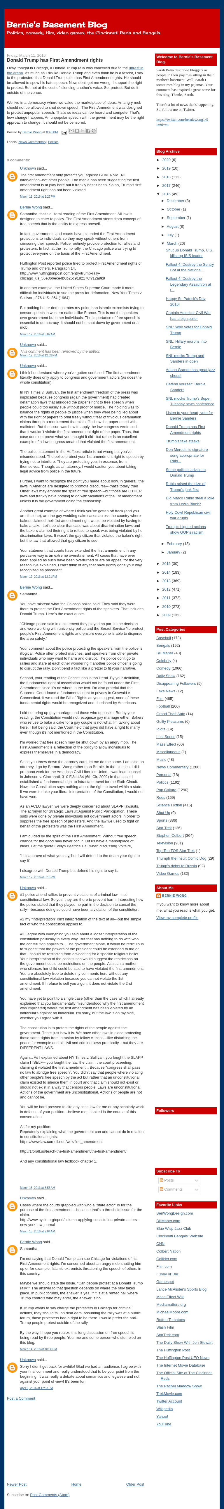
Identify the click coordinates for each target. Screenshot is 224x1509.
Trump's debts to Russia (176, 866)
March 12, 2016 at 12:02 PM (38, 355)
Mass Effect (166, 744)
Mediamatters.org (171, 1304)
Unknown (28, 168)
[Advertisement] (50, 1440)
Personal (163, 774)
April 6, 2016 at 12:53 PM (36, 1388)
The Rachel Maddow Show (179, 1386)
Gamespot (165, 1281)
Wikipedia (164, 1409)
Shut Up (163, 812)
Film (160, 698)
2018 (167, 177)
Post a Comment (21, 1398)
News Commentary (32, 142)
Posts (167, 1180)
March (172, 243)
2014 (167, 572)
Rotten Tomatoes (170, 1319)
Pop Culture (166, 790)
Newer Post (17, 1484)
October (174, 209)
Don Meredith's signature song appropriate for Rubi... (187, 455)
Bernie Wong (31, 207)
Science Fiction (169, 805)
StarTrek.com (167, 1335)
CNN (160, 1243)
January (174, 552)
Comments (171, 1189)
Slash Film (165, 1327)
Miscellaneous (168, 752)
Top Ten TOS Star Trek (175, 851)
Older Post (135, 1484)
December (176, 201)
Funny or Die (167, 1274)
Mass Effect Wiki (170, 1297)
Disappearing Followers (176, 683)
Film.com (164, 1266)
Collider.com (166, 1259)
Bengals (163, 645)
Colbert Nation (168, 1251)
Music (161, 759)
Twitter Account (169, 1401)
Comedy (163, 668)
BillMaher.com (168, 1221)
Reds (160, 797)
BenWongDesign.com (174, 1213)
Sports (161, 820)
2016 (167, 194)
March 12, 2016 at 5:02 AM (37, 334)
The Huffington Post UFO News (182, 1357)
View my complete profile (177, 917)
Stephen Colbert (170, 835)
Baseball (163, 638)
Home (76, 1484)
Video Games (167, 873)
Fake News (165, 691)
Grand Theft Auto (170, 714)
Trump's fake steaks (183, 441)
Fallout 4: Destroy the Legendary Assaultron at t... (188, 284)
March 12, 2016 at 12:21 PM (38, 576)
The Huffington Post (173, 1350)
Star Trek (164, 828)
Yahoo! (162, 1416)
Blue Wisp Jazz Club (173, 1228)
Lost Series (165, 736)
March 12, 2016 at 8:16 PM (37, 877)
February (175, 543)
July (171, 235)
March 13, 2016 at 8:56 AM (37, 1187)
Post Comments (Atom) (49, 1495)
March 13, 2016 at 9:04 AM (37, 1231)
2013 (167, 581)
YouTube (163, 1424)
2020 (167, 160)
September (176, 217)
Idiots (160, 729)
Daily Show (165, 676)
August (173, 226)
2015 (167, 563)
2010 (167, 606)
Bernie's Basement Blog (57, 25)
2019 (167, 168)
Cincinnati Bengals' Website (179, 1236)
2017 (167, 185)
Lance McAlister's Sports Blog (181, 1289)
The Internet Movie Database (180, 1365)
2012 (167, 589)
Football (163, 706)
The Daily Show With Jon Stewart (184, 1342)
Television (164, 843)
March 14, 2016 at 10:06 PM (38, 1349)
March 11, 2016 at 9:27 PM (37, 196)
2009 (167, 615)
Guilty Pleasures (170, 721)
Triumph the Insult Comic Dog (181, 858)
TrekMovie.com (169, 1393)
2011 (167, 598)
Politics (53, 142)
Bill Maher (164, 653)
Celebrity (163, 660)
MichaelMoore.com (172, 1312)
